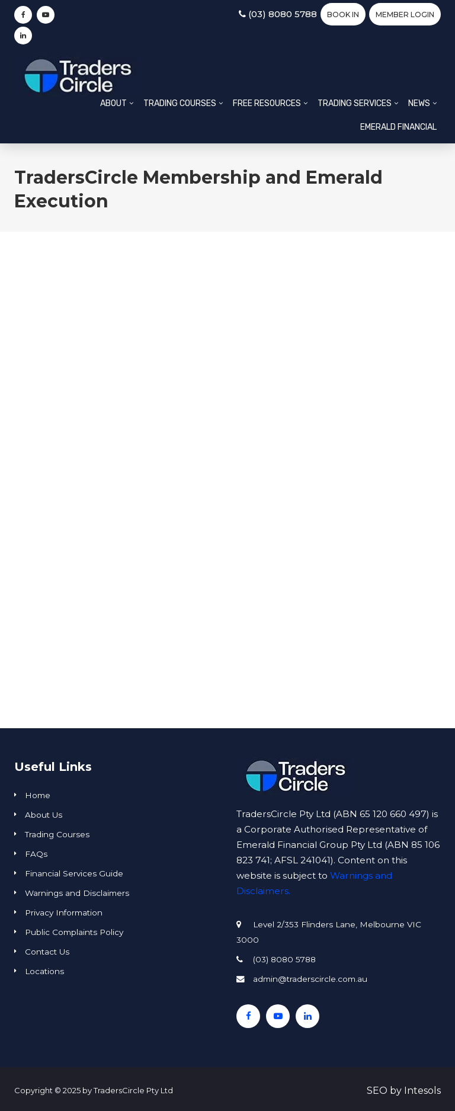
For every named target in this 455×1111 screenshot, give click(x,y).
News (419, 103)
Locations (44, 971)
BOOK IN (343, 14)
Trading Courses (179, 103)
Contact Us (47, 951)
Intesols (422, 1090)
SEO (377, 1090)
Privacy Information (63, 912)
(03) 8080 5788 (278, 14)
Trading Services (355, 103)
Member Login (405, 14)
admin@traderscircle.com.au (310, 979)
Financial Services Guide (74, 873)
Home (37, 795)
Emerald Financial (398, 127)
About (113, 103)
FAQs (36, 854)
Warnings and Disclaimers (77, 893)
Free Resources (267, 103)
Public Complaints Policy (74, 932)
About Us (43, 814)
